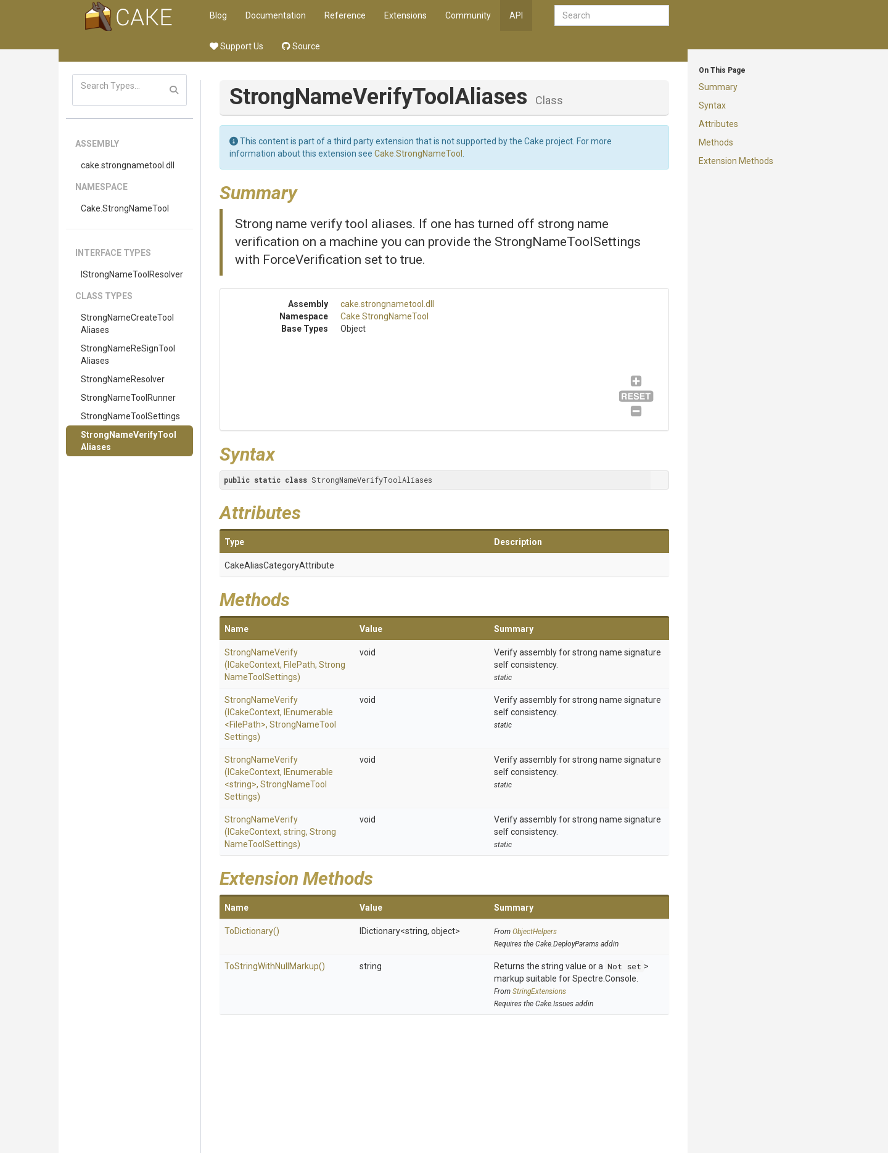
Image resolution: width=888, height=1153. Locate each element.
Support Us (236, 46)
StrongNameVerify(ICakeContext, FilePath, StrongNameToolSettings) (284, 664)
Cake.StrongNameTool (125, 208)
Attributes (718, 124)
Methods (716, 142)
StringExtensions (539, 991)
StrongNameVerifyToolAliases (128, 441)
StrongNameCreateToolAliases (127, 324)
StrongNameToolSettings (130, 416)
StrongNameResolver (123, 379)
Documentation (275, 15)
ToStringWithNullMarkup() (274, 966)
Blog (218, 15)
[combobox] (611, 15)
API (516, 15)
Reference (345, 15)
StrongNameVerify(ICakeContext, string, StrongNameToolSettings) (280, 831)
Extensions (405, 15)
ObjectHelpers (534, 931)
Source (301, 46)
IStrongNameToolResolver (132, 274)
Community (468, 15)
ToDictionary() (251, 931)
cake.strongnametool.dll (128, 165)
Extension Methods (736, 161)
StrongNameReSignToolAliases (128, 354)
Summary (718, 87)
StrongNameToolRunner (128, 398)
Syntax (712, 105)
